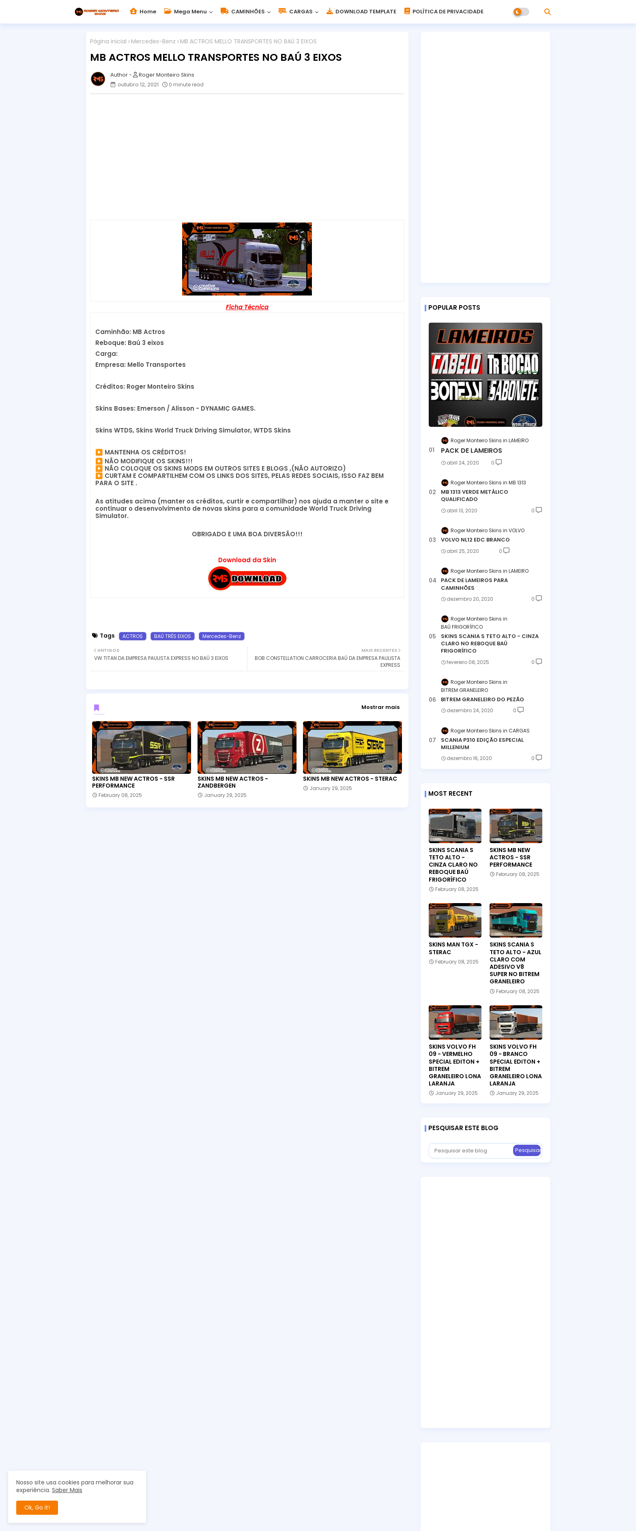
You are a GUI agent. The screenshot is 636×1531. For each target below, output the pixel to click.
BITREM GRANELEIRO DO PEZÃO (482, 699)
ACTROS (132, 636)
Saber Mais (67, 1490)
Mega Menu (185, 11)
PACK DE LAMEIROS (471, 450)
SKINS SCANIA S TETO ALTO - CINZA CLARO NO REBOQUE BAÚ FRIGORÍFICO (490, 644)
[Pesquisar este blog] (471, 1151)
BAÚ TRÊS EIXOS (172, 636)
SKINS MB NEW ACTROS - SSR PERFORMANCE (133, 782)
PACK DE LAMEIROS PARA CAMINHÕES (474, 584)
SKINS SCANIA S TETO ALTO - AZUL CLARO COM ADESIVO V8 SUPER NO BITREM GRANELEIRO (515, 963)
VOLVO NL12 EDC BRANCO (475, 540)
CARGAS (296, 11)
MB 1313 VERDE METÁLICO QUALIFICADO (474, 495)
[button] (547, 12)
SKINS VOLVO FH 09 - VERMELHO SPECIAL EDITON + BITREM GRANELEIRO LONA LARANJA (455, 1065)
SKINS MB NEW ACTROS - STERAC (350, 778)
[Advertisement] (251, 157)
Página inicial (108, 41)
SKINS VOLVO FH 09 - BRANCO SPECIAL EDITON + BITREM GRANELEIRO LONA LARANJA (516, 1065)
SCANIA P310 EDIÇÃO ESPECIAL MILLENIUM (482, 744)
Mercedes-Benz (153, 41)
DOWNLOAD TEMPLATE (361, 11)
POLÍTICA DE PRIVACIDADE (443, 11)
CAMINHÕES (243, 11)
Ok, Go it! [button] (37, 1507)
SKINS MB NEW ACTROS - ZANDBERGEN (233, 782)
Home (143, 11)
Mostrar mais (380, 707)
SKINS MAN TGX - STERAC (453, 948)
